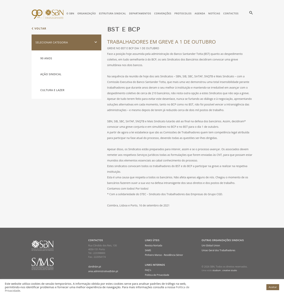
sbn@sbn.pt (94, 266)
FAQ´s (148, 270)
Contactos (231, 13)
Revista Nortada (153, 245)
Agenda (200, 13)
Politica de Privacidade (157, 275)
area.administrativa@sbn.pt (103, 271)
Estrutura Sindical (112, 13)
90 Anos (46, 58)
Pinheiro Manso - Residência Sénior (164, 255)
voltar (39, 28)
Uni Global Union (211, 245)
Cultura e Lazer (52, 90)
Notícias (214, 13)
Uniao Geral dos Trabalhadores (218, 250)
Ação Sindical (50, 74)
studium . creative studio (225, 270)
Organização (86, 13)
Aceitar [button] (273, 287)
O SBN (70, 13)
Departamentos (140, 13)
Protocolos (182, 13)
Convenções (162, 13)
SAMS (148, 250)
